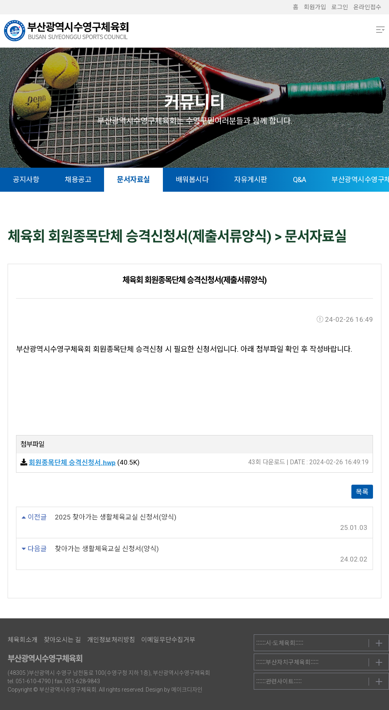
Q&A (299, 179)
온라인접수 (367, 7)
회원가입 (315, 7)
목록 (362, 492)
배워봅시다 (192, 179)
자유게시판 (250, 179)
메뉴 (380, 29)
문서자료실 (133, 179)
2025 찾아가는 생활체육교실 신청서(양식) (115, 517)
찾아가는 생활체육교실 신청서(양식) (107, 549)
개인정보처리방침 (111, 640)
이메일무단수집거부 (168, 640)
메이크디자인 (187, 689)
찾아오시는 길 (62, 640)
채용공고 (78, 179)
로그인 (339, 7)
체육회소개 (23, 640)
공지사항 (26, 179)
